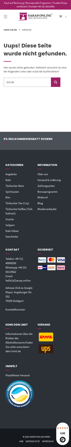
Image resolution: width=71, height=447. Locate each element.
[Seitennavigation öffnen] (10, 17)
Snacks (9, 219)
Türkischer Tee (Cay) (17, 203)
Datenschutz (33, 441)
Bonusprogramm (47, 191)
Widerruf (42, 197)
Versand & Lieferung (49, 180)
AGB (21, 441)
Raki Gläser (12, 231)
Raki (8, 180)
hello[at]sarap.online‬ (17, 280)
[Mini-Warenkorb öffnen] (61, 17)
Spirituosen (12, 191)
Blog (40, 203)
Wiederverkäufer (47, 209)
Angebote (11, 174)
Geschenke (11, 236)
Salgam (10, 225)
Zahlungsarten (46, 186)
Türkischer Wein (14, 186)
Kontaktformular (15, 309)
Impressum (48, 441)
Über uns (42, 174)
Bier (7, 197)
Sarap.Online (10, 29)
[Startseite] (35, 16)
